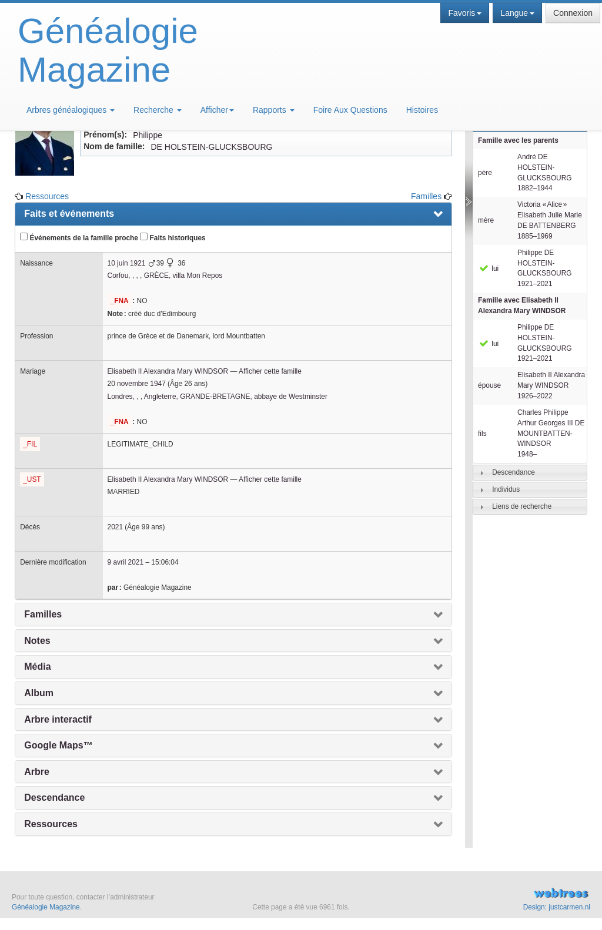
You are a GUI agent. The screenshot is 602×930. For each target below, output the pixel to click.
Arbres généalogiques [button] (70, 110)
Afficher (217, 110)
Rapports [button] (274, 110)
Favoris (464, 13)
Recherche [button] (157, 110)
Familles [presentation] (43, 614)
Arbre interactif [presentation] (58, 719)
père (485, 173)
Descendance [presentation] (54, 798)
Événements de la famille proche (79, 237)
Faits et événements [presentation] (69, 214)
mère (486, 220)
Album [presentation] (38, 693)
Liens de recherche (521, 506)
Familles (426, 196)
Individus (506, 489)
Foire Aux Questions (350, 110)
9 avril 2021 (125, 562)
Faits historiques (172, 237)
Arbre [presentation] (36, 772)
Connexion (573, 13)
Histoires (422, 110)
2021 (115, 527)
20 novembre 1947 (137, 384)
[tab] (530, 473)
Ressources (47, 196)
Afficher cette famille (270, 371)
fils (482, 433)
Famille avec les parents (518, 140)
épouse (489, 385)
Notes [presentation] (37, 641)
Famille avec (522, 305)
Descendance (513, 472)
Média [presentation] (37, 667)
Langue (517, 13)
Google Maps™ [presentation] (58, 745)
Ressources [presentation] (51, 824)
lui (488, 268)
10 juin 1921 (127, 263)
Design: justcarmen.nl (556, 907)
